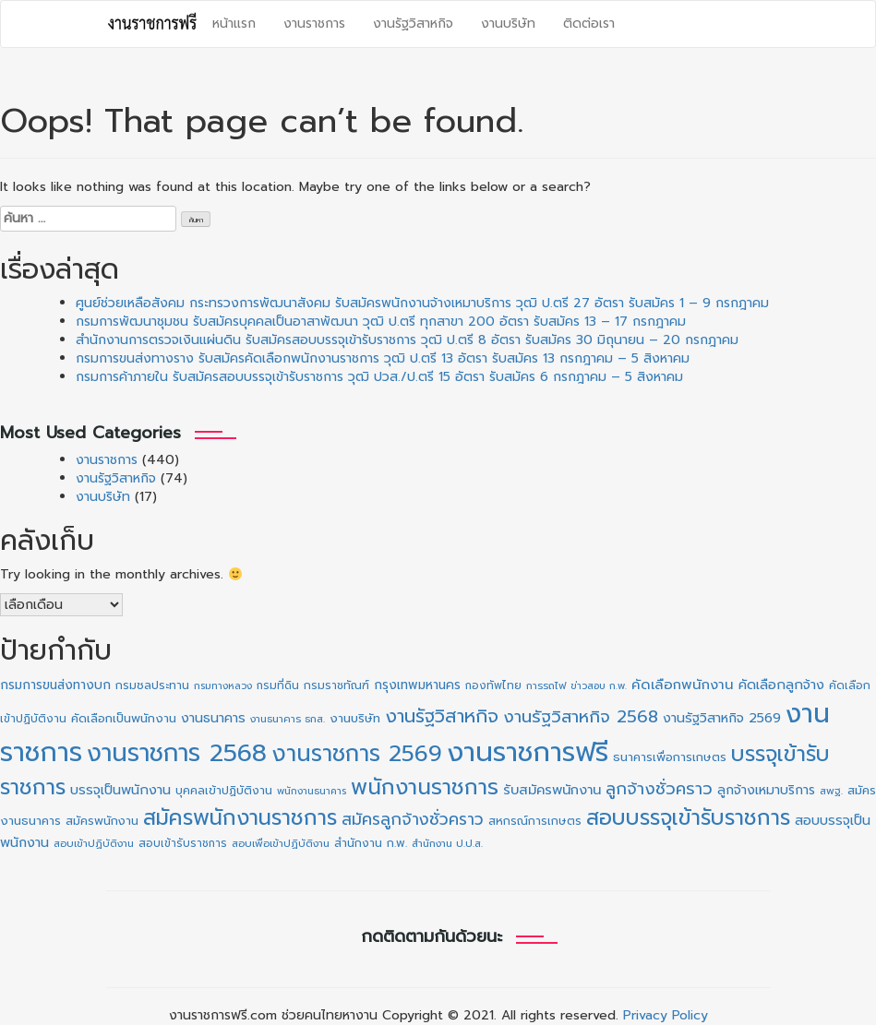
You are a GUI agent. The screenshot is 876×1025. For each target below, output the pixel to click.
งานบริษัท (508, 23)
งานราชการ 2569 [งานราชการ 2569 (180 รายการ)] (356, 753)
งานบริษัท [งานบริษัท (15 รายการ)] (355, 718)
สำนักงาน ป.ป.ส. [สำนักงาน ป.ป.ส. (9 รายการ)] (447, 844)
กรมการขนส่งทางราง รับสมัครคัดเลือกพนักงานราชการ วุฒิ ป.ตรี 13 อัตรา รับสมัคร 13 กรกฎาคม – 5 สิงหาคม (383, 358)
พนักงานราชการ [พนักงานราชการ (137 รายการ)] (424, 787)
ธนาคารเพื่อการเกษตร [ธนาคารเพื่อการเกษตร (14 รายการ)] (669, 757)
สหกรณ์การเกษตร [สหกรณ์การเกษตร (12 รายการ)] (535, 821)
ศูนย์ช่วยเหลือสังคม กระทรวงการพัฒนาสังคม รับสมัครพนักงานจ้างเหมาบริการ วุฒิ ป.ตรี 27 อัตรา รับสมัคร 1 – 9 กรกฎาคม (422, 303)
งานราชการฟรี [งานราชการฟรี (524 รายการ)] (527, 752)
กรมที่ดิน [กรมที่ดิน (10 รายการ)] (278, 685)
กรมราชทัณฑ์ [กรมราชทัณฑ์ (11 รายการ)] (336, 685)
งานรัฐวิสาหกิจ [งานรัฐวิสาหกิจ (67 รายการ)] (441, 716)
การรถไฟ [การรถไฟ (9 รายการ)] (546, 686)
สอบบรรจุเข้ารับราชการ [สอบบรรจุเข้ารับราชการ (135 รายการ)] (688, 818)
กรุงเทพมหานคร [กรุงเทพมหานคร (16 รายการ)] (417, 685)
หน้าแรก (234, 23)
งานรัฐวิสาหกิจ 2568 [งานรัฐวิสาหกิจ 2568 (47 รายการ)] (580, 717)
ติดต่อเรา (589, 23)
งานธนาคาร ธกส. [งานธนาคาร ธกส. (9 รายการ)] (287, 719)
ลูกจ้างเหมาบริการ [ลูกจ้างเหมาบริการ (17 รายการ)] (766, 790)
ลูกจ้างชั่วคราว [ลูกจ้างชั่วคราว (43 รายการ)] (659, 789)
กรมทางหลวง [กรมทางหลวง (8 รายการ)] (223, 685)
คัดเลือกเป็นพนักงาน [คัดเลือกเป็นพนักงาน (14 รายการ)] (123, 718)
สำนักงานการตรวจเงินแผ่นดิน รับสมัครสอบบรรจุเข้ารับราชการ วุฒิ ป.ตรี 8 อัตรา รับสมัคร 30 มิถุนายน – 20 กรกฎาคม (407, 340)
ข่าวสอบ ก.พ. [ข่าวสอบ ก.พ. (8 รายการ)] (598, 685)
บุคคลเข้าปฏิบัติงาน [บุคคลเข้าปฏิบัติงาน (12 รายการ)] (223, 790)
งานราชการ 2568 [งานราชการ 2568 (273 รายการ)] (177, 752)
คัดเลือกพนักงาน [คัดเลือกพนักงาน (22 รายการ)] (682, 684)
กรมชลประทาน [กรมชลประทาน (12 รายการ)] (152, 685)
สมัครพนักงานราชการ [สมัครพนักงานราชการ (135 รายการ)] (240, 818)
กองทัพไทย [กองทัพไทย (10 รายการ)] (493, 685)
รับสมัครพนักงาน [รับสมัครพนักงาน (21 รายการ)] (552, 790)
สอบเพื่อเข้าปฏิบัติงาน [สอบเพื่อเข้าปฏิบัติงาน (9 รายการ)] (281, 844)
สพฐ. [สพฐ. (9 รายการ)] (831, 791)
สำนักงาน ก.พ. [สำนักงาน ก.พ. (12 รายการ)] (370, 843)
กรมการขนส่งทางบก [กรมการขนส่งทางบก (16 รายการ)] (55, 685)
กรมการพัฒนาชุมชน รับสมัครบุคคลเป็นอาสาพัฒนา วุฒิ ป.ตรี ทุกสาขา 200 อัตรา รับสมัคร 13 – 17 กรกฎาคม (381, 321)
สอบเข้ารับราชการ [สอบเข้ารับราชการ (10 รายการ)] (182, 843)
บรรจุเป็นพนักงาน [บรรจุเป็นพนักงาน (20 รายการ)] (120, 790)
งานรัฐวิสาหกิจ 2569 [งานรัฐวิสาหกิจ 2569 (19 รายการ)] (722, 718)
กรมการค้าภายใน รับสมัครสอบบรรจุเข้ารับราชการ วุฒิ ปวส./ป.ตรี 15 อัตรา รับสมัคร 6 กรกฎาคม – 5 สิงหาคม (379, 377)
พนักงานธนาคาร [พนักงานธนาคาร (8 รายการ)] (311, 790)
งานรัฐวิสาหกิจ (413, 23)
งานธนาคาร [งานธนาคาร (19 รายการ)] (213, 718)
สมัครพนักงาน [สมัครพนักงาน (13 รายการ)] (102, 820)
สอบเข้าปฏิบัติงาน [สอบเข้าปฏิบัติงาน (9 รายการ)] (94, 844)
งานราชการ (314, 23)
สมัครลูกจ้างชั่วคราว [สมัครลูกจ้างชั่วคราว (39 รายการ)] (413, 819)
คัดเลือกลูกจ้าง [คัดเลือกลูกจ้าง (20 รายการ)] (781, 684)
